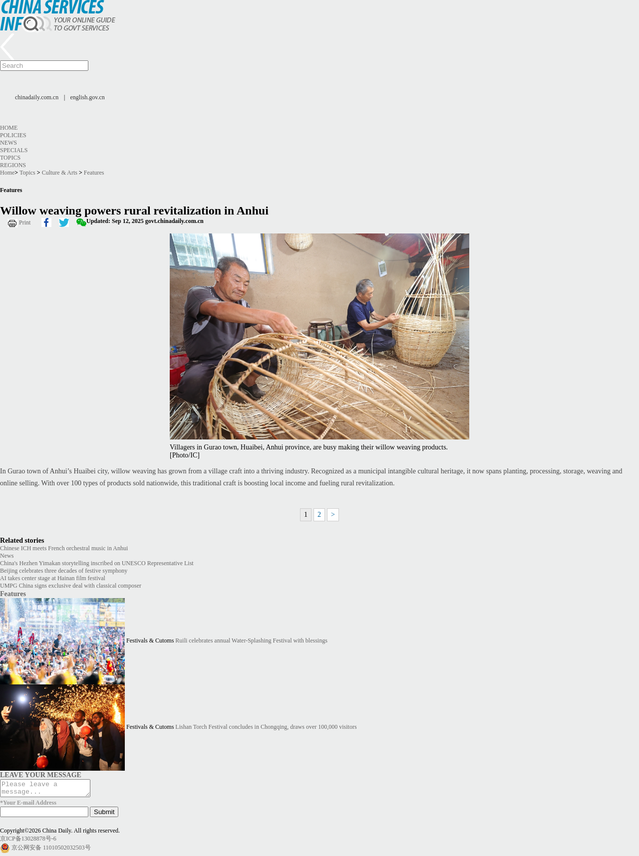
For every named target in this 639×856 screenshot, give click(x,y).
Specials (13, 150)
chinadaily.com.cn (36, 97)
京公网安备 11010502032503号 (51, 850)
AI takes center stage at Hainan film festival (52, 578)
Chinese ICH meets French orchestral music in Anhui (64, 548)
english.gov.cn (87, 97)
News (8, 142)
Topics (10, 157)
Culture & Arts (59, 172)
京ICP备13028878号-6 (28, 841)
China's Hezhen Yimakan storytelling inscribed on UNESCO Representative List (97, 563)
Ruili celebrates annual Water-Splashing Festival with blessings (251, 640)
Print (24, 222)
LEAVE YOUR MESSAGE (40, 775)
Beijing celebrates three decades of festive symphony (63, 570)
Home (8, 127)
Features (94, 172)
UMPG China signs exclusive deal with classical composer (70, 585)
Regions (13, 165)
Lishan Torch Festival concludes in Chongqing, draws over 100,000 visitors (265, 726)
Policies (13, 135)
